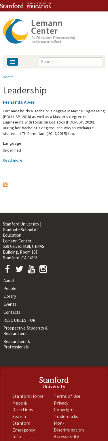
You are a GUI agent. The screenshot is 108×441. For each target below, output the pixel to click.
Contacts (11, 312)
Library (9, 296)
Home (8, 76)
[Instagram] (44, 270)
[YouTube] (32, 270)
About (9, 280)
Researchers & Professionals (16, 344)
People (9, 288)
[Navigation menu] (12, 62)
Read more (12, 160)
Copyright (64, 409)
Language (12, 143)
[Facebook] (9, 270)
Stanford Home (27, 396)
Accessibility (66, 436)
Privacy (61, 403)
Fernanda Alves (19, 102)
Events (9, 304)
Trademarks (66, 416)
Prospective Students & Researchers (25, 330)
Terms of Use (67, 396)
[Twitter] (21, 270)
